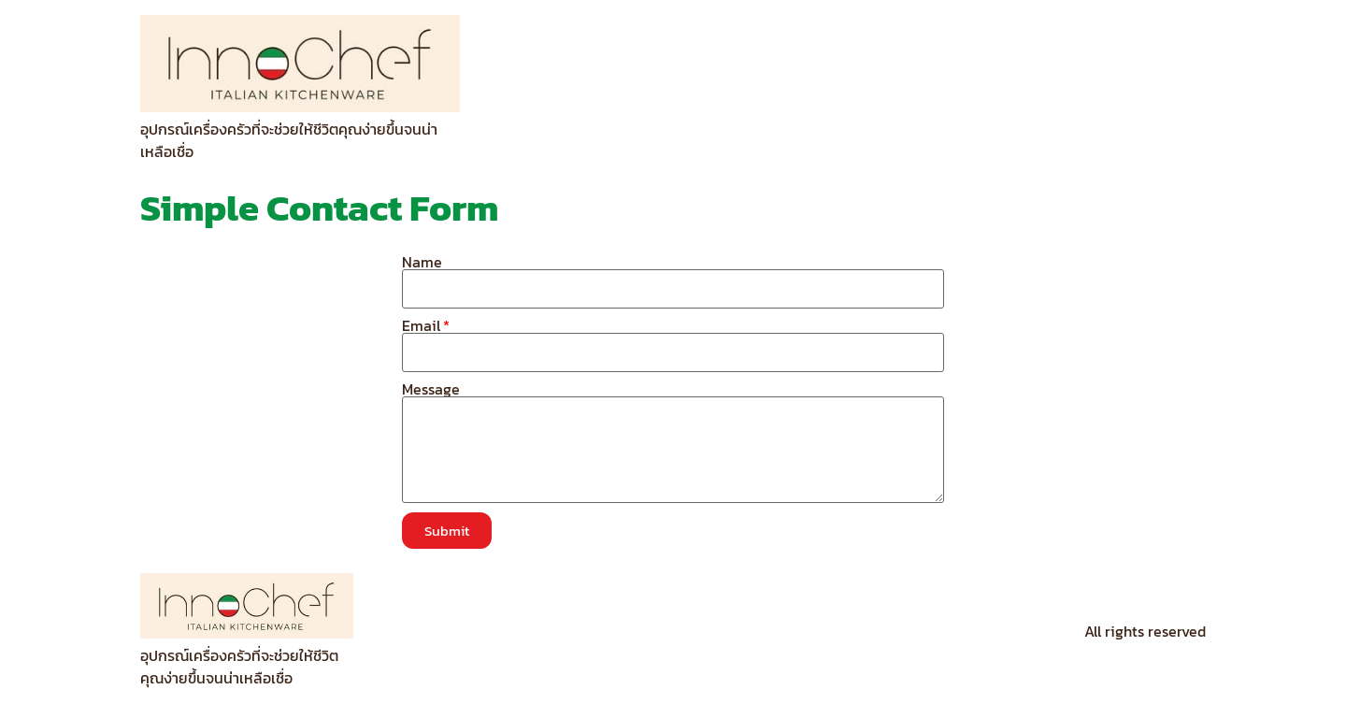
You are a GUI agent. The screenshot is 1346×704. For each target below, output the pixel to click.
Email (421, 325)
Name (422, 261)
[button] (447, 530)
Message (431, 388)
